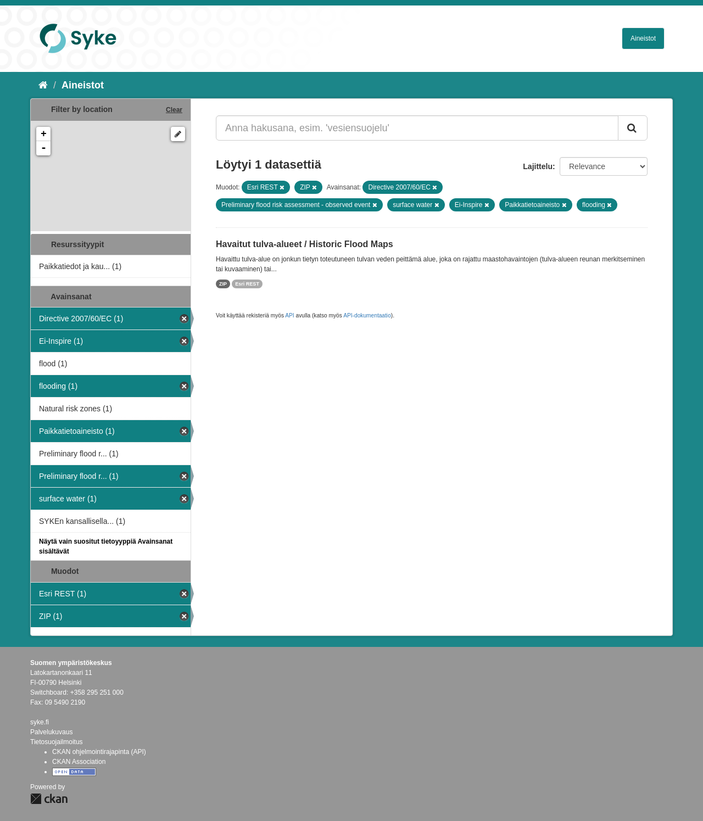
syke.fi (39, 722)
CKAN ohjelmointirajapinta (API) (99, 752)
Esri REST (247, 284)
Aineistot (643, 38)
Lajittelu (538, 166)
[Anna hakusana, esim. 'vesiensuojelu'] (417, 128)
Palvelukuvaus (51, 732)
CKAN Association (78, 762)
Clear (174, 110)
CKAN (49, 799)
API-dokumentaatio (367, 315)
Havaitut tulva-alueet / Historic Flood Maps (304, 244)
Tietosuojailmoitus (56, 742)
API (289, 315)
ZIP (223, 284)
